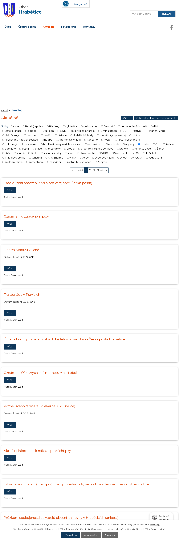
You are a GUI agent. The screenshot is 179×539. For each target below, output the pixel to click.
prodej (71, 148)
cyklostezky (90, 126)
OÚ (157, 144)
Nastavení (110, 535)
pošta (25, 148)
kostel (107, 139)
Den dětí (109, 126)
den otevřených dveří (134, 126)
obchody (113, 144)
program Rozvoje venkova (97, 148)
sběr (7, 153)
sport (70, 153)
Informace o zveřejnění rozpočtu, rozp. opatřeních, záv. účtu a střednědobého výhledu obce (76, 484)
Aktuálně (48, 26)
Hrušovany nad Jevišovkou (21, 139)
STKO (104, 153)
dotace (32, 130)
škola (34, 153)
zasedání (55, 162)
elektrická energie (83, 130)
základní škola (14, 162)
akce (16, 126)
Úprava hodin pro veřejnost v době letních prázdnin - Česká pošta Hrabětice (64, 339)
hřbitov (136, 135)
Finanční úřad (156, 130)
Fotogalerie (68, 26)
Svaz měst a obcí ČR (127, 153)
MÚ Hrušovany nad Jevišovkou (62, 144)
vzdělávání (155, 157)
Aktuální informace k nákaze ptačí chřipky (37, 451)
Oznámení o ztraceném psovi (27, 216)
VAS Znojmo (55, 157)
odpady (130, 144)
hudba (48, 139)
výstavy (137, 157)
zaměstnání (36, 162)
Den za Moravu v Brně (21, 250)
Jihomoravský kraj (69, 139)
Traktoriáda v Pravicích (22, 295)
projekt (123, 148)
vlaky (72, 157)
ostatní (145, 144)
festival (137, 130)
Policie (170, 144)
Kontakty (89, 26)
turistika (37, 157)
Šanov (161, 148)
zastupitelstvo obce (79, 162)
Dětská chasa (13, 130)
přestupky (54, 148)
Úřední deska (27, 26)
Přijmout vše (70, 535)
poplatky (10, 148)
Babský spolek (34, 126)
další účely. (155, 524)
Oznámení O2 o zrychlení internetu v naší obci (40, 373)
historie (62, 135)
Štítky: (5, 126)
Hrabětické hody (83, 135)
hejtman (32, 135)
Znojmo (102, 162)
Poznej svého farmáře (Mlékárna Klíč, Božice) (39, 406)
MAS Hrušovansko (128, 139)
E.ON (63, 130)
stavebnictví (87, 153)
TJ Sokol (151, 153)
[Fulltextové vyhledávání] (143, 14)
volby (85, 157)
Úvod (8, 26)
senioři (20, 153)
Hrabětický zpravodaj (113, 135)
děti (155, 126)
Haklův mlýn (13, 135)
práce (38, 148)
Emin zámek (109, 130)
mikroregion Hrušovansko (21, 144)
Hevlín (47, 135)
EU (124, 130)
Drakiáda (48, 130)
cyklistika (71, 126)
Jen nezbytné (91, 535)
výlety (123, 157)
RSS (127, 118)
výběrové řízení (104, 157)
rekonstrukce (142, 148)
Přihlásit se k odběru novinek (156, 118)
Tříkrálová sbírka (15, 157)
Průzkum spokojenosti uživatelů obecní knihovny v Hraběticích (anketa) (61, 518)
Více (10, 190)
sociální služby (52, 153)
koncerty (92, 139)
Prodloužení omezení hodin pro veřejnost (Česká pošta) (48, 183)
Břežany (54, 126)
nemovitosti (94, 144)
